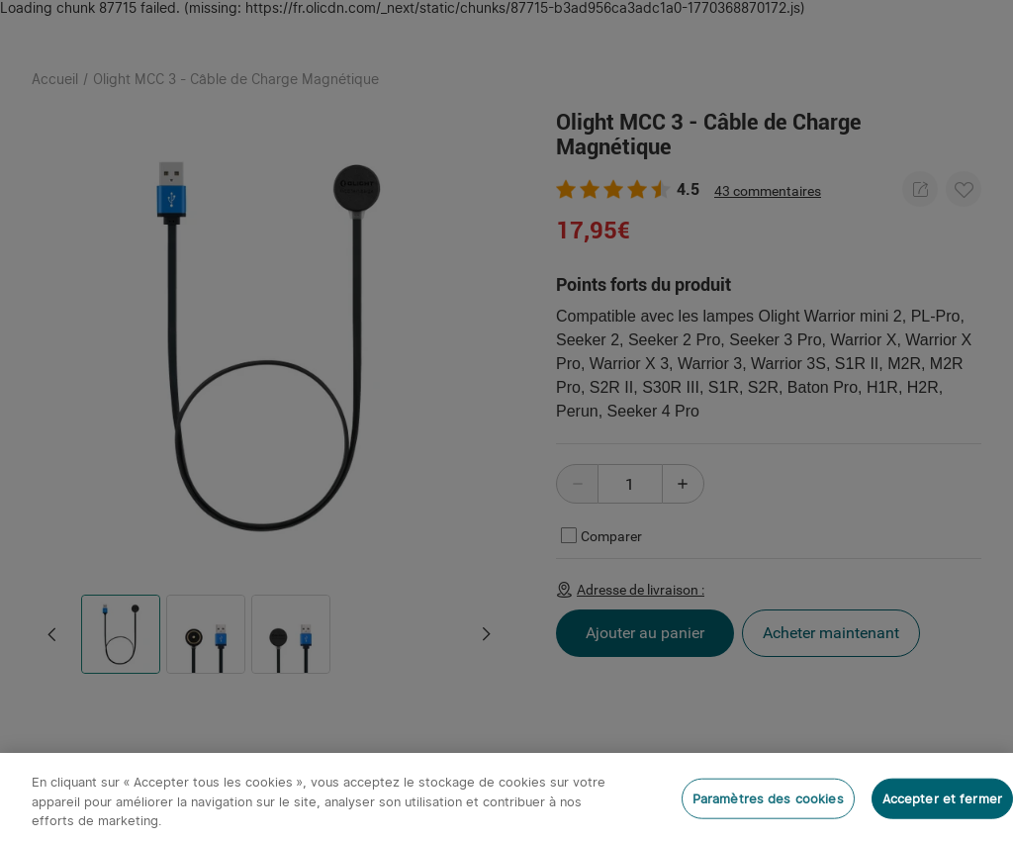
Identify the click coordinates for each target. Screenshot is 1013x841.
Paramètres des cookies (768, 798)
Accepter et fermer (942, 798)
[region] (506, 797)
